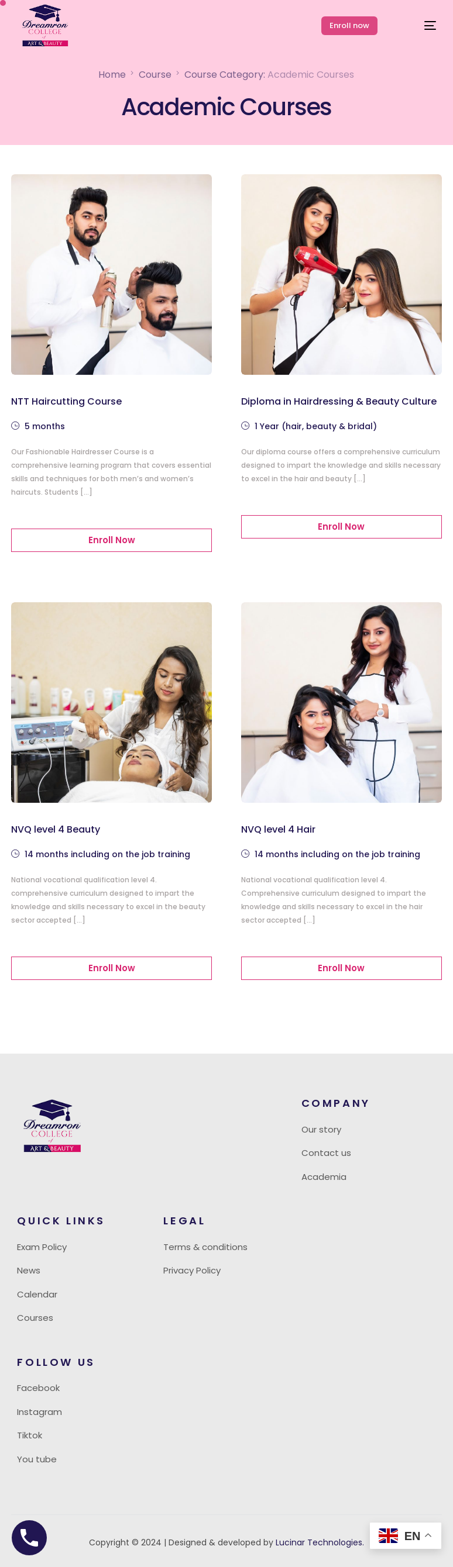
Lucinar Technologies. (318, 1542)
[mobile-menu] (419, 25)
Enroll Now (111, 540)
